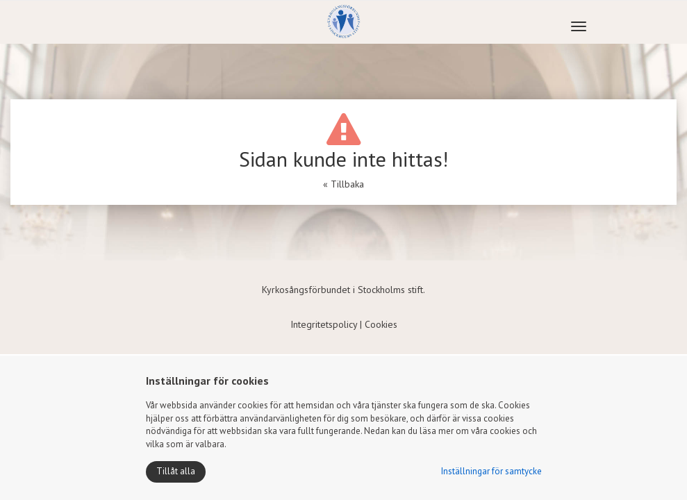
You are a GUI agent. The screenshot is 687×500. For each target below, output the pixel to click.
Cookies (381, 324)
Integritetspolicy (323, 324)
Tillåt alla (175, 471)
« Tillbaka (343, 184)
